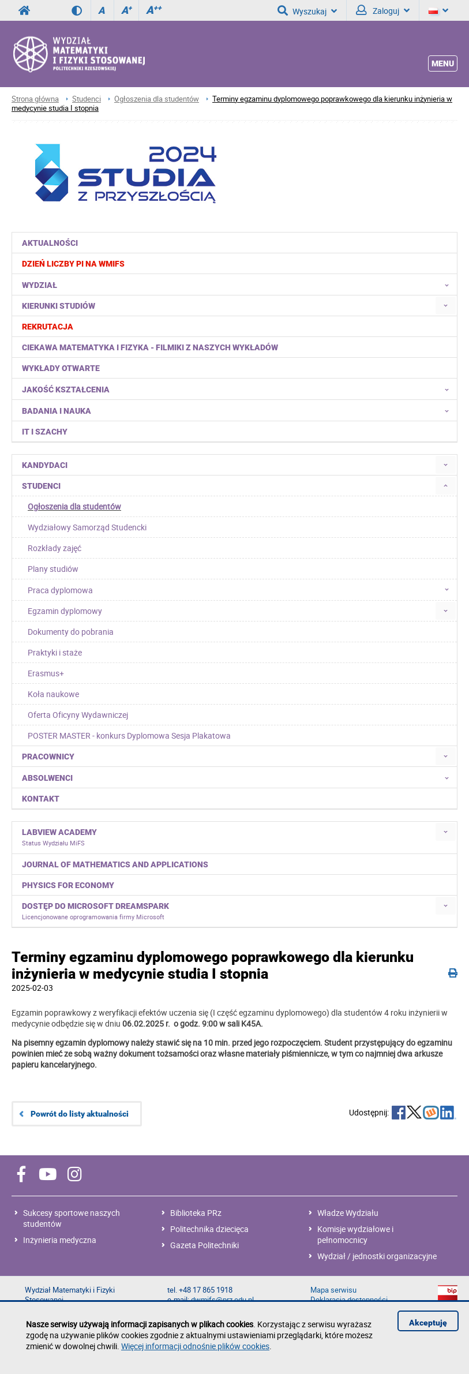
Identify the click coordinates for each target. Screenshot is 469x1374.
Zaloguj (383, 10)
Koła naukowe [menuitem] (53, 693)
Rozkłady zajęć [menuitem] (54, 547)
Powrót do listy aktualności (80, 1113)
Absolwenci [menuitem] (239, 777)
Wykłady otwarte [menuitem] (61, 368)
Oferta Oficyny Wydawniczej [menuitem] (78, 714)
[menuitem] (234, 263)
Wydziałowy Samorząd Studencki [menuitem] (87, 527)
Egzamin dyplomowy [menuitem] (65, 610)
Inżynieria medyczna (59, 1239)
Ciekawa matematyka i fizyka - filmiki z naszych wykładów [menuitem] (150, 347)
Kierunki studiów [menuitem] (58, 305)
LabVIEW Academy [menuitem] (59, 837)
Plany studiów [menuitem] (53, 568)
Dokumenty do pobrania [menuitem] (71, 631)
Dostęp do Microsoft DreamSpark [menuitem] (95, 911)
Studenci (86, 99)
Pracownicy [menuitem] (48, 756)
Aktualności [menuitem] (50, 243)
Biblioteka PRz (196, 1212)
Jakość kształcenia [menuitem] (239, 389)
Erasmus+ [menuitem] (46, 673)
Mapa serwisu (333, 1290)
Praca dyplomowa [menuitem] (242, 590)
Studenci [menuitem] (41, 486)
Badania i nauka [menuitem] (239, 410)
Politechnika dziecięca (209, 1228)
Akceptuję (428, 1322)
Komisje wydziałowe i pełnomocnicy (355, 1234)
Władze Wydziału (347, 1212)
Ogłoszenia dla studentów (156, 99)
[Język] (438, 10)
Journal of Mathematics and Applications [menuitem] (115, 864)
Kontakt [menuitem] (40, 798)
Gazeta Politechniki (204, 1245)
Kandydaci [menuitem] (44, 465)
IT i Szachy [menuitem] (44, 431)
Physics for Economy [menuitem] (68, 885)
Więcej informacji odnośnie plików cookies (195, 1346)
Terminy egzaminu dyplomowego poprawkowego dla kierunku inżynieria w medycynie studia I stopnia (232, 103)
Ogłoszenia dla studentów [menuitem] (74, 506)
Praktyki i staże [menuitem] (55, 652)
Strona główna (35, 99)
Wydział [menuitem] (239, 284)
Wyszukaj (307, 10)
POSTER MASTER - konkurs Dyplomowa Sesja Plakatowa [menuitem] (129, 735)
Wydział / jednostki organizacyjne (377, 1256)
